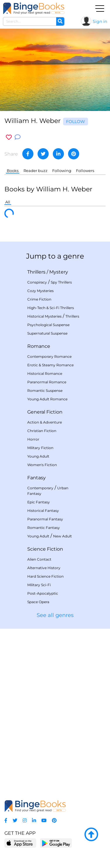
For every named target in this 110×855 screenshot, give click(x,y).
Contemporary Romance (49, 356)
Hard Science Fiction (45, 576)
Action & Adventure (44, 422)
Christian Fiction (41, 431)
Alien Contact (39, 559)
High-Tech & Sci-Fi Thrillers (50, 308)
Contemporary (40, 488)
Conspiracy (37, 282)
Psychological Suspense (48, 325)
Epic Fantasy (38, 502)
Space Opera (38, 602)
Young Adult (38, 456)
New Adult (62, 536)
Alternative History (43, 568)
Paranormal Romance (46, 382)
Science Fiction (45, 549)
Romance (38, 346)
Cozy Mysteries (40, 291)
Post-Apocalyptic (42, 593)
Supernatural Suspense (47, 333)
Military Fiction (40, 448)
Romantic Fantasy (43, 527)
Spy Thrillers (61, 282)
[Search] (60, 21)
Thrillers (36, 272)
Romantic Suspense (44, 390)
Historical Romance (44, 373)
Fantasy (36, 477)
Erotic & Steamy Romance (50, 365)
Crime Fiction (39, 299)
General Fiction (44, 412)
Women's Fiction (42, 465)
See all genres (55, 615)
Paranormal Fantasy (45, 519)
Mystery (58, 272)
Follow (75, 121)
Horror (33, 439)
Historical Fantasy (43, 510)
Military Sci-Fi (39, 585)
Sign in (100, 21)
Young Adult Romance (47, 399)
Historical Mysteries (44, 316)
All (7, 202)
